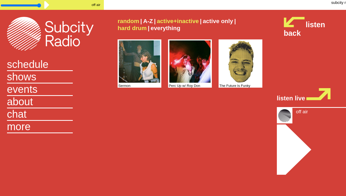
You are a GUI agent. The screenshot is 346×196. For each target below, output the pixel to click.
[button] (52, 127)
